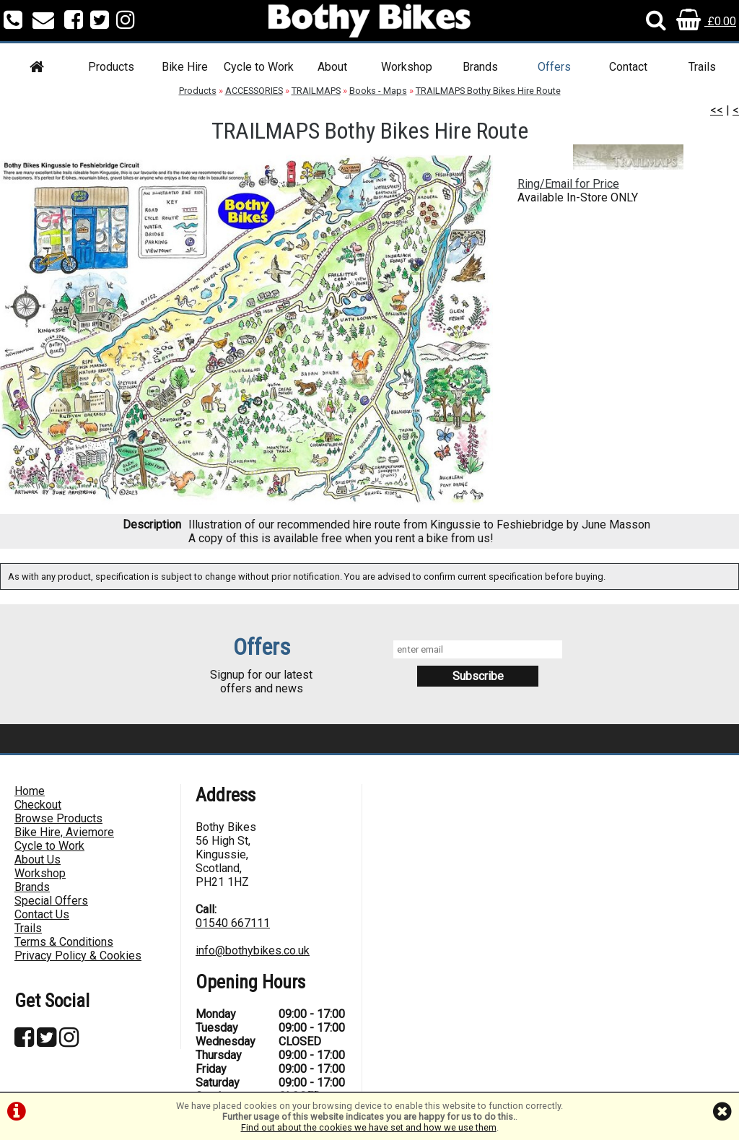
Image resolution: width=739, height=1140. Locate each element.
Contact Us (41, 914)
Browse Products (58, 818)
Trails (702, 67)
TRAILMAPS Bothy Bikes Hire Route (488, 90)
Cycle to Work (259, 67)
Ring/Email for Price (568, 184)
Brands (480, 67)
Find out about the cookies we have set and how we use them (369, 1127)
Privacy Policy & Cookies (77, 955)
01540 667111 (233, 923)
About (332, 67)
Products (111, 67)
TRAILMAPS (316, 90)
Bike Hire (185, 67)
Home (29, 791)
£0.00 (706, 21)
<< (716, 110)
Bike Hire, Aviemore (64, 832)
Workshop (406, 67)
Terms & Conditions (63, 942)
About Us (37, 859)
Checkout (37, 805)
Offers (554, 67)
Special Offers (51, 901)
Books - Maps (378, 90)
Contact (628, 67)
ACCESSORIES (254, 90)
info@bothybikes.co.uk (253, 950)
